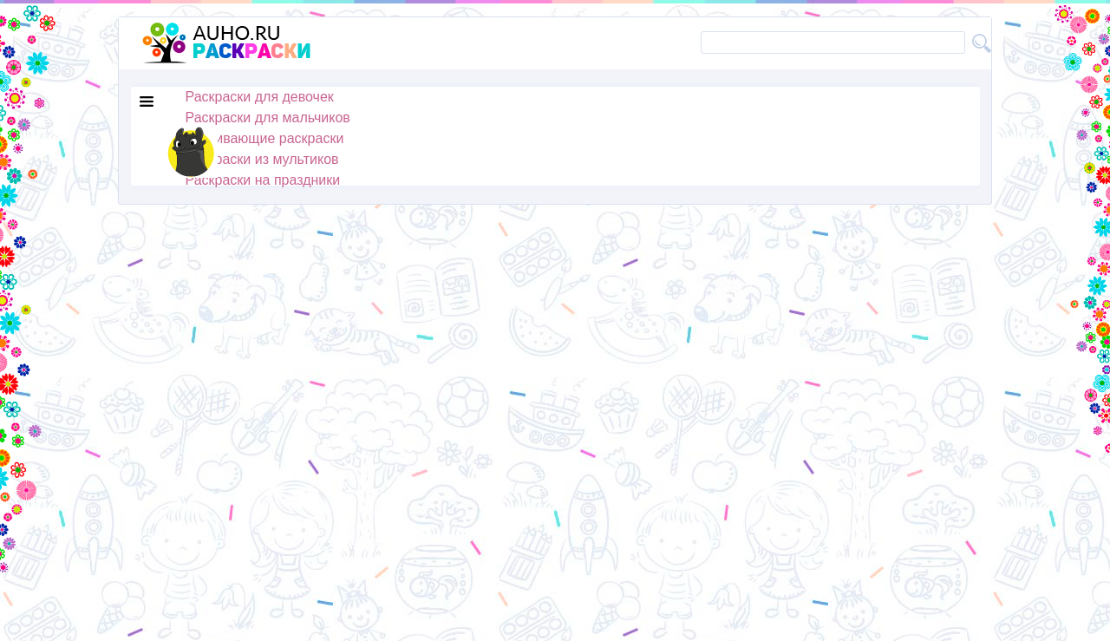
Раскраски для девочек (260, 96)
